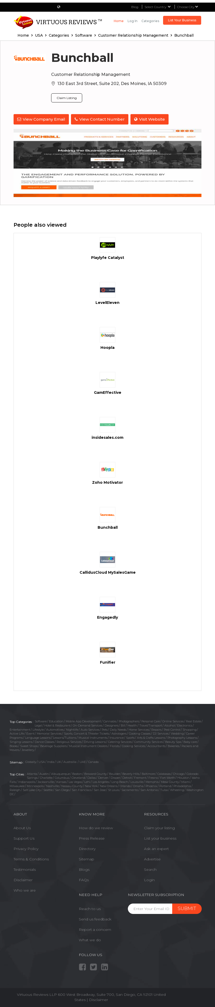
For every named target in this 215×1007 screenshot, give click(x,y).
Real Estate (193, 721)
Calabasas (164, 773)
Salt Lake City (32, 789)
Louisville (136, 781)
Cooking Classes (140, 733)
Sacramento (129, 789)
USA (42, 761)
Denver (103, 777)
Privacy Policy (26, 848)
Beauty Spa (173, 741)
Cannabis (109, 721)
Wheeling (177, 789)
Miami (185, 781)
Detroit (127, 777)
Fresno (153, 777)
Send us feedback (95, 918)
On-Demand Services (87, 725)
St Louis (113, 789)
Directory (87, 848)
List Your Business (182, 20)
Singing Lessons (21, 741)
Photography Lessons (182, 737)
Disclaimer (23, 879)
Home (119, 21)
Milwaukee (17, 785)
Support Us (24, 837)
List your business (160, 837)
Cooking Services (133, 745)
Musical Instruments (93, 737)
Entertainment (20, 729)
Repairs (156, 729)
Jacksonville (46, 781)
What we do (90, 939)
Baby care (190, 741)
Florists (115, 745)
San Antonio (149, 789)
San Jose (100, 789)
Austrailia (70, 761)
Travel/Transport (150, 725)
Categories (150, 21)
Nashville (52, 785)
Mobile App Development (83, 721)
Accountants (156, 745)
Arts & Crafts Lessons (151, 737)
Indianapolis (26, 781)
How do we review (96, 827)
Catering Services (120, 741)
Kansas (61, 781)
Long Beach (119, 781)
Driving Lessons (95, 741)
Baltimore (148, 773)
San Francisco (81, 789)
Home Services (139, 729)
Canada (93, 761)
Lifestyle (38, 729)
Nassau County (71, 785)
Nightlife (72, 729)
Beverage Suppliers (53, 745)
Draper (115, 777)
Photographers (129, 721)
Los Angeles (101, 781)
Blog (134, 7)
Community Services (148, 741)
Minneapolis (35, 785)
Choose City (187, 7)
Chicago (178, 773)
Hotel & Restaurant (57, 725)
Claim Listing (67, 98)
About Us (22, 827)
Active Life (17, 733)
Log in (133, 21)
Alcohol (169, 725)
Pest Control (172, 729)
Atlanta (32, 773)
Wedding (177, 733)
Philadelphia (182, 785)
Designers (111, 725)
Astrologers (119, 733)
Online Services (173, 721)
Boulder (114, 773)
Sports (130, 737)
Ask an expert (156, 848)
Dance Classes (44, 741)
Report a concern (95, 928)
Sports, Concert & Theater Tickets (86, 733)
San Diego (62, 789)
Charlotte (46, 777)
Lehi (87, 781)
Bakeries (173, 745)
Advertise (152, 858)
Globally (30, 761)
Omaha (138, 785)
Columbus (62, 777)
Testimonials (25, 869)
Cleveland (78, 777)
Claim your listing (159, 827)
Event (30, 733)
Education (56, 721)
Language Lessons (38, 737)
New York (91, 785)
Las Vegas (75, 781)
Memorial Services (49, 733)
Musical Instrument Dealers (88, 745)
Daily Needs (118, 729)
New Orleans (108, 785)
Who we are (25, 889)
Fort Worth (167, 777)
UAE (83, 761)
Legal (38, 725)
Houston (183, 777)
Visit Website (150, 119)
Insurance (117, 737)
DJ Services (161, 733)
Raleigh (15, 789)
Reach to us (90, 908)
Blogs (84, 869)
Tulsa (164, 789)
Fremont (140, 777)
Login (149, 879)
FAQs (84, 879)
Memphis (152, 781)
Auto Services (90, 729)
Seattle (48, 789)
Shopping (189, 729)
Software (41, 721)
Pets (105, 729)
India (50, 761)
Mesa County (170, 781)
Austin (44, 773)
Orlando (125, 785)
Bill (123, 725)
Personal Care (150, 721)
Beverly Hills (130, 773)
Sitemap (86, 858)
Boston (77, 773)
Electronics (184, 725)
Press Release (92, 837)
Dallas (91, 777)
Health (132, 725)
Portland (165, 785)
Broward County (95, 773)
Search (150, 869)
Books (14, 745)
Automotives (55, 729)
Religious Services (69, 741)
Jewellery (28, 749)
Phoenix (151, 785)
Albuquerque (60, 773)
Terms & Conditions (31, 858)
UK (59, 761)
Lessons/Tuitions (64, 737)
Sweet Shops (29, 745)
